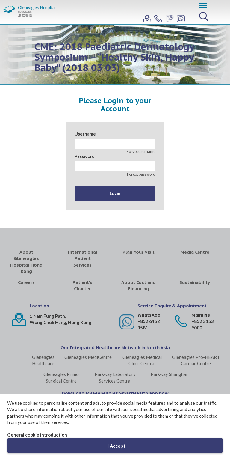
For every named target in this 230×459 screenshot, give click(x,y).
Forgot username (141, 151)
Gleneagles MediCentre (88, 357)
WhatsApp (149, 315)
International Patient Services (82, 258)
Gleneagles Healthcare (43, 360)
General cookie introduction (37, 434)
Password (85, 156)
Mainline (200, 315)
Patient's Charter (82, 285)
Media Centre (194, 252)
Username (85, 133)
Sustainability (194, 282)
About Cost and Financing (138, 285)
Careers (26, 282)
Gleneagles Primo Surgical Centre (61, 377)
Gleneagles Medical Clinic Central (142, 360)
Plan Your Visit (138, 252)
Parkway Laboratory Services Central (115, 377)
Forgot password (141, 174)
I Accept (116, 446)
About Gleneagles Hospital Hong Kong (26, 261)
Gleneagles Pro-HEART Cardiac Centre (196, 360)
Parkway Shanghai (169, 374)
